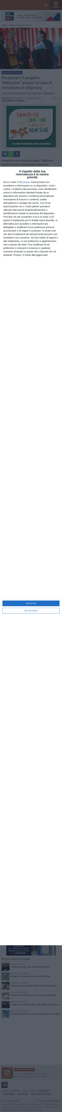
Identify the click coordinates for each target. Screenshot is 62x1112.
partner (26, 182)
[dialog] (31, 556)
